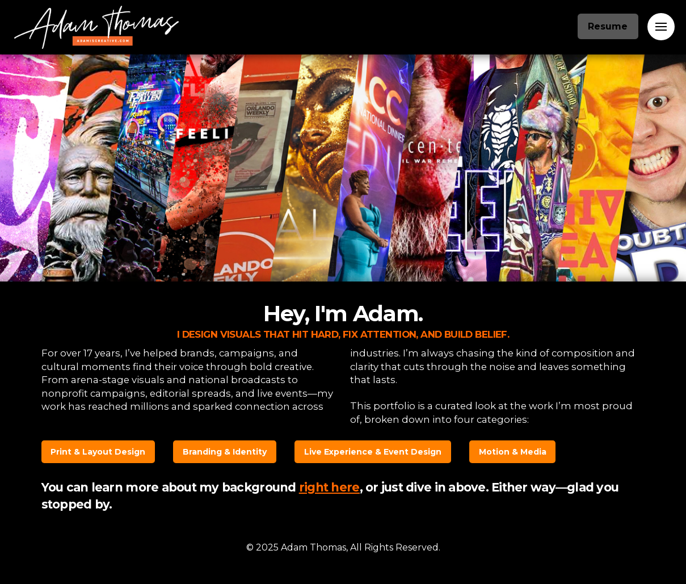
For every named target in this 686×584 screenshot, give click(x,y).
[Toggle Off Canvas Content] (661, 26)
